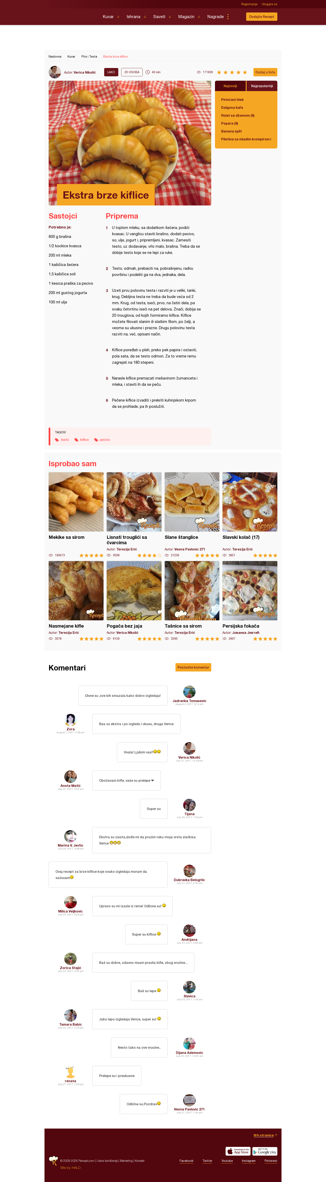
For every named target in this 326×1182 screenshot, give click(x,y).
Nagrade (215, 16)
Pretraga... (236, 17)
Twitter (207, 1160)
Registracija (249, 4)
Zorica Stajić (70, 968)
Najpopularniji (262, 86)
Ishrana (133, 16)
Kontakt (139, 1160)
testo (65, 439)
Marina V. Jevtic (70, 845)
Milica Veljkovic (70, 911)
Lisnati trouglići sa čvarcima (134, 514)
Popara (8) (229, 123)
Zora (71, 729)
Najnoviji (230, 86)
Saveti (159, 16)
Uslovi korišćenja (107, 1160)
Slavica (189, 996)
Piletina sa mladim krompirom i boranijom (246, 139)
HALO (76, 1168)
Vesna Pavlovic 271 (189, 1109)
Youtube (227, 1160)
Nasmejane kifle (76, 601)
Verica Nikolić (85, 72)
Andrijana (189, 939)
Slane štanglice (192, 514)
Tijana (189, 814)
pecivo (105, 439)
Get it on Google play (264, 1151)
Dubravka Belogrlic (189, 880)
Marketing (126, 1160)
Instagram (249, 1160)
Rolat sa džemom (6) (237, 115)
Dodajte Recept (261, 17)
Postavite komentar (193, 667)
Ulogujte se (269, 4)
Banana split (231, 131)
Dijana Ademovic (189, 1053)
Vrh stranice (264, 1135)
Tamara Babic (70, 1024)
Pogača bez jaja (134, 601)
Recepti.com (72, 15)
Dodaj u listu (265, 72)
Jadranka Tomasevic (189, 701)
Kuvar (108, 16)
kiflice (84, 439)
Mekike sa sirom (76, 514)
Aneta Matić (71, 786)
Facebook (186, 1160)
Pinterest (271, 1160)
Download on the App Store (238, 1151)
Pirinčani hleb (232, 99)
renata (70, 1081)
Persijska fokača (249, 601)
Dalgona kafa (232, 107)
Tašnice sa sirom (192, 601)
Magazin (186, 16)
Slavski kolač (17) (249, 514)
